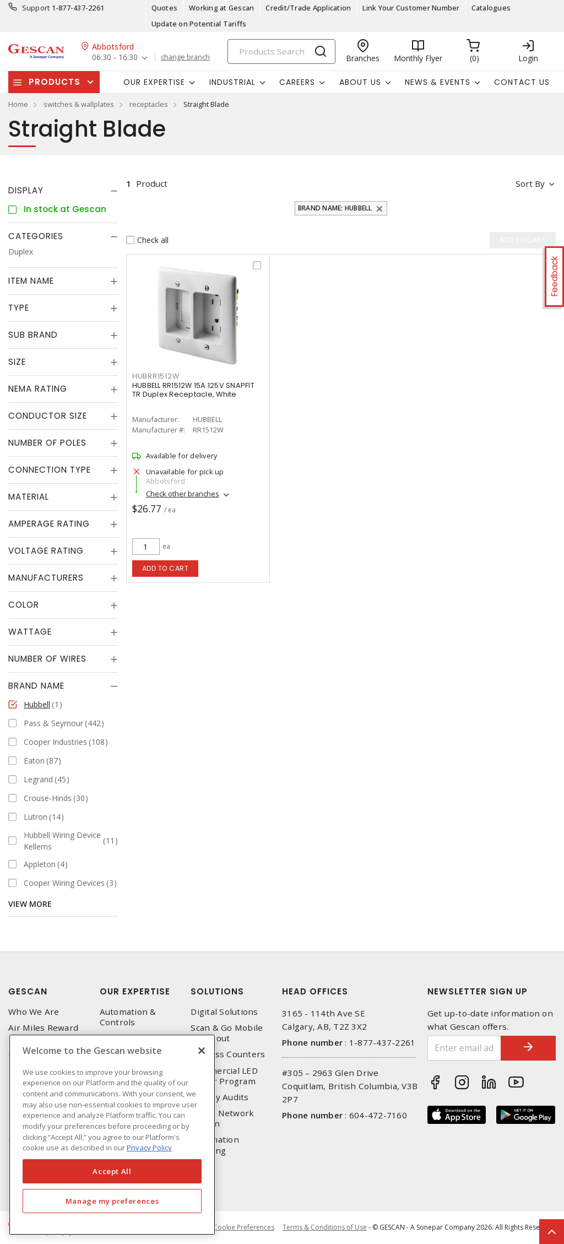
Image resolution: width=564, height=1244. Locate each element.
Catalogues (491, 8)
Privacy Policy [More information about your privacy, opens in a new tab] (149, 1148)
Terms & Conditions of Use (325, 1227)
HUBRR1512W (156, 376)
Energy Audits (219, 1097)
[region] (112, 1134)
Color (23, 604)
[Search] (281, 51)
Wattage (30, 631)
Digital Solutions (224, 1012)
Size (17, 361)
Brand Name (36, 685)
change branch (185, 57)
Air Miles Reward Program (43, 1033)
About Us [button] (360, 82)
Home (18, 104)
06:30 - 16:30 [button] (115, 57)
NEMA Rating (37, 388)
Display (26, 190)
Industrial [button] (232, 82)
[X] (201, 1051)
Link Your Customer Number (410, 8)
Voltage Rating (46, 550)
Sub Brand (33, 334)
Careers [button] (297, 82)
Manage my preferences (112, 1201)
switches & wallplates (79, 104)
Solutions (217, 991)
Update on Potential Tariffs (199, 24)
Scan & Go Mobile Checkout (227, 1033)
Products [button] (54, 82)
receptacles (148, 104)
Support (36, 8)
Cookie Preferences (243, 1227)
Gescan (27, 991)
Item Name (31, 280)
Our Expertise (135, 991)
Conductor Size (47, 415)
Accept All (112, 1171)
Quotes (164, 8)
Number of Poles (47, 442)
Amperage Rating (49, 523)
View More (30, 904)
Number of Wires (47, 658)
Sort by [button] (530, 183)
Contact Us (522, 82)
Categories (35, 236)
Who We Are (33, 1012)
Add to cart (165, 568)
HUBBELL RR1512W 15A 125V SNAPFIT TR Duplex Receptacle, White (193, 390)
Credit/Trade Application (308, 8)
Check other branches (182, 494)
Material (28, 496)
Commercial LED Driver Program (224, 1075)
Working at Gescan (221, 8)
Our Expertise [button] (154, 82)
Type (18, 307)
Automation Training (215, 1144)
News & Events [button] (437, 82)
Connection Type (49, 469)
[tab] (63, 190)
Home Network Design (222, 1118)
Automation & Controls (128, 1017)
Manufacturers (46, 577)
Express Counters (228, 1054)
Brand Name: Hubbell (335, 208)
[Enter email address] (464, 1048)
